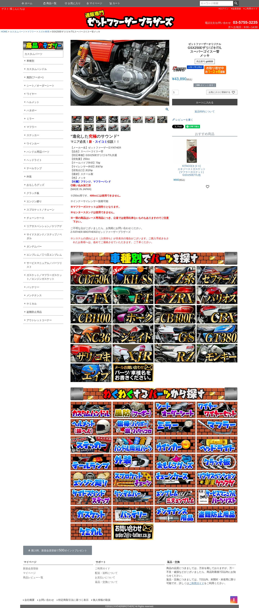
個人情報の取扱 (101, 599)
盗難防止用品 (34, 311)
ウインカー (33, 143)
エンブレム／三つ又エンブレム (44, 254)
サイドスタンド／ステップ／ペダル (44, 236)
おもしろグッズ (35, 184)
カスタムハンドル (37, 69)
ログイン (224, 8)
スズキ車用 (43, 31)
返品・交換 (173, 562)
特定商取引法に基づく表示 (73, 599)
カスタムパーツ (17, 31)
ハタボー (32, 110)
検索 (236, 3)
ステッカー (33, 135)
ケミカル (32, 303)
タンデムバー (34, 246)
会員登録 (236, 8)
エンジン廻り (34, 201)
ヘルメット (33, 102)
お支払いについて (105, 577)
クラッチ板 (33, 193)
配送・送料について (106, 573)
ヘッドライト (34, 160)
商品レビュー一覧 (33, 577)
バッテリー (33, 287)
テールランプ (34, 168)
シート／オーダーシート (40, 85)
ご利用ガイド (251, 8)
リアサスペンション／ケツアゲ (44, 226)
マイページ (94, 3)
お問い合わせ (46, 599)
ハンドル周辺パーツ (38, 151)
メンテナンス (34, 295)
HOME (4, 31)
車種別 (30, 60)
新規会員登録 (30, 568)
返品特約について (205, 111)
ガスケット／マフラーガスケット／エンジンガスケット (44, 277)
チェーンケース (35, 217)
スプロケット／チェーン (40, 209)
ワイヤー (32, 93)
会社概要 (29, 599)
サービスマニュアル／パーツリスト (44, 265)
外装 (29, 176)
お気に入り (73, 3)
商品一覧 (49, 3)
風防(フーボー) (35, 77)
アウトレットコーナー (39, 320)
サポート (101, 562)
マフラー (31, 31)
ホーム (27, 3)
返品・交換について (106, 581)
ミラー (30, 118)
